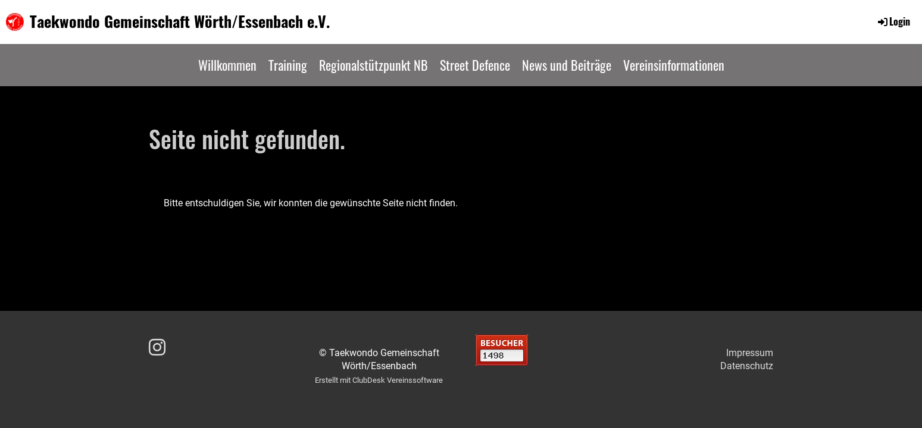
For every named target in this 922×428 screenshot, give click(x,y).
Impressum (749, 352)
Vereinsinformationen (673, 64)
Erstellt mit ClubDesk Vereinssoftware (379, 380)
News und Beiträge (566, 64)
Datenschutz (746, 366)
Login (893, 21)
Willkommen (227, 64)
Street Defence (475, 64)
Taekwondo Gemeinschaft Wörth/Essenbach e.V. (180, 21)
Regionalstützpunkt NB (373, 64)
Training (287, 64)
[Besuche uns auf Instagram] (157, 347)
